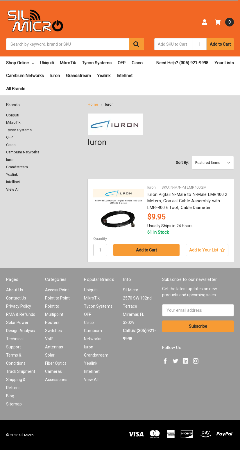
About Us (14, 290)
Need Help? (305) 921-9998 (182, 62)
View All (12, 189)
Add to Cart (220, 44)
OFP (122, 62)
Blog (10, 396)
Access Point (57, 290)
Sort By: (182, 162)
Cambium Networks (25, 75)
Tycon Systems (97, 62)
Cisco (137, 62)
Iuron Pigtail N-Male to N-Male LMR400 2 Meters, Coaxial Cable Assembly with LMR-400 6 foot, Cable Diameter (187, 201)
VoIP (49, 338)
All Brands (15, 88)
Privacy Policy (18, 306)
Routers (52, 322)
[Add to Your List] (207, 250)
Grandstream (78, 75)
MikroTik (68, 62)
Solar (50, 355)
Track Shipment (20, 371)
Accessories (56, 379)
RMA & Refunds (20, 314)
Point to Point (57, 298)
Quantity (100, 238)
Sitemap (14, 404)
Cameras (53, 371)
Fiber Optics (56, 363)
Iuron (55, 75)
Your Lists (224, 62)
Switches (53, 330)
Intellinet (124, 75)
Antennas (54, 347)
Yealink (103, 75)
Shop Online (20, 62)
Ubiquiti (47, 62)
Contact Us (16, 298)
